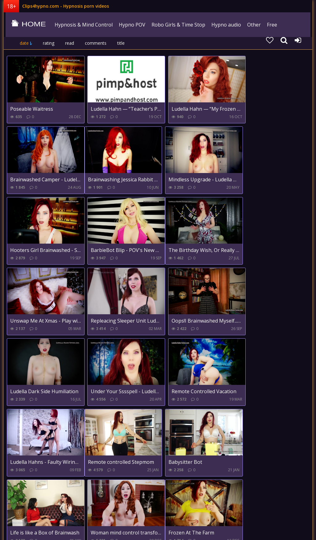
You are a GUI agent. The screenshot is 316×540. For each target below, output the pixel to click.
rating (48, 43)
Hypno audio (224, 24)
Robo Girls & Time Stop (177, 24)
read (69, 43)
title (121, 43)
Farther (101, 490)
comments (95, 43)
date (24, 43)
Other (252, 24)
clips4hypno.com (27, 24)
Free (270, 24)
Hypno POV (130, 24)
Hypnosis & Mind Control (82, 24)
